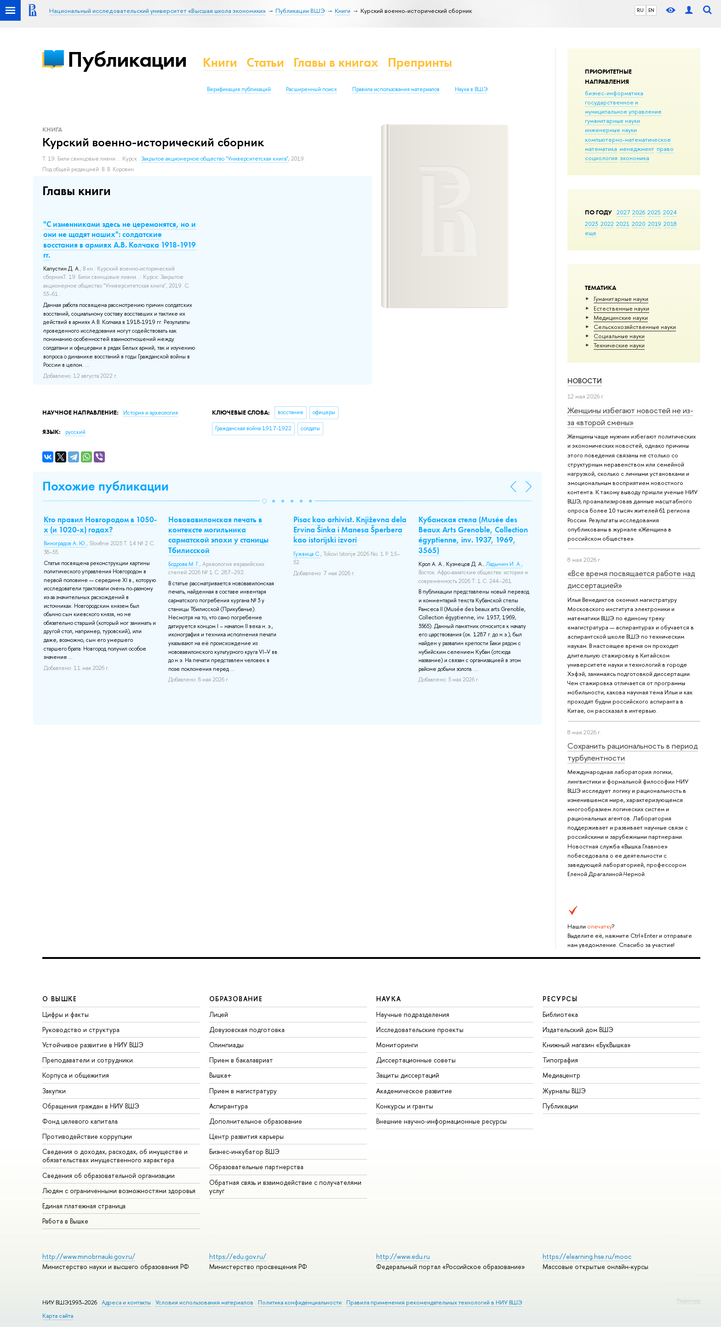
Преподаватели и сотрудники (87, 1060)
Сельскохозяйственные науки (635, 327)
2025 (654, 212)
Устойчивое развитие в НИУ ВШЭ (92, 1044)
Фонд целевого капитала (80, 1121)
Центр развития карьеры (246, 1136)
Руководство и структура (81, 1029)
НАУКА (388, 998)
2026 (638, 212)
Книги (220, 62)
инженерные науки (611, 130)
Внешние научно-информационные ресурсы (441, 1121)
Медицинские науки (621, 317)
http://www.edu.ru (403, 1256)
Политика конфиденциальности (300, 1302)
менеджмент (636, 148)
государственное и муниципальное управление (623, 106)
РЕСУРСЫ (560, 998)
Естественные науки (621, 308)
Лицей (218, 1014)
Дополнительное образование (255, 1121)
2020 (639, 223)
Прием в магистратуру (243, 1090)
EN (651, 10)
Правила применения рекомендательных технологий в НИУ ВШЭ (434, 1302)
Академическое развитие (414, 1090)
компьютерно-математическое (628, 139)
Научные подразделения (412, 1014)
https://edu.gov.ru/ (237, 1256)
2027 (623, 212)
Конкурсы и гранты (404, 1106)
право (665, 148)
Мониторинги (397, 1044)
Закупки (54, 1090)
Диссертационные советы (416, 1060)
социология (601, 158)
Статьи (265, 62)
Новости (584, 381)
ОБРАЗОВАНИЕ (236, 998)
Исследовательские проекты (420, 1029)
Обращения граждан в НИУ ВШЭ (90, 1106)
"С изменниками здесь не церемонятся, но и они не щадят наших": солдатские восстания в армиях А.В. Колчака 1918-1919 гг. (119, 239)
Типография (560, 1060)
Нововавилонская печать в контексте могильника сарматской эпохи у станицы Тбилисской (218, 534)
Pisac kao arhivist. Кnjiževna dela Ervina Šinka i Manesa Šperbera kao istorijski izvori (349, 529)
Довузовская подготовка (247, 1029)
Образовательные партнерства (256, 1166)
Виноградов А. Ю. (65, 543)
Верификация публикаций (239, 89)
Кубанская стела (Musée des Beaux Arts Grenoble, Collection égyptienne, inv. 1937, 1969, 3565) (473, 534)
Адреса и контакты (126, 1302)
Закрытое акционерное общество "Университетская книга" (214, 158)
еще (590, 233)
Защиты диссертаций (407, 1075)
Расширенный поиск (311, 89)
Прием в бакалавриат (241, 1060)
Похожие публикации (105, 486)
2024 (670, 212)
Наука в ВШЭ (471, 89)
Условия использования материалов (204, 1302)
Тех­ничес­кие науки (619, 345)
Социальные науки (619, 336)
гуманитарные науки (612, 120)
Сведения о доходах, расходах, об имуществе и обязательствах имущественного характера (115, 1155)
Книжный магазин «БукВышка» (587, 1044)
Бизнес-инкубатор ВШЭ (244, 1151)
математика (601, 148)
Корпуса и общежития (75, 1075)
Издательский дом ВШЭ (578, 1029)
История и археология (150, 412)
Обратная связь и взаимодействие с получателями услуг (285, 1186)
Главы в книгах (335, 62)
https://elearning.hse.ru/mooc (587, 1256)
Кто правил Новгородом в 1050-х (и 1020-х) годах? (100, 524)
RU (640, 10)
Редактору (688, 1300)
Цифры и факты (65, 1014)
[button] (264, 501)
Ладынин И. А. (503, 564)
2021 (622, 223)
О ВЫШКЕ (59, 998)
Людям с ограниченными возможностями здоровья (118, 1190)
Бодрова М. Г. (184, 564)
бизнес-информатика (614, 93)
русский (75, 432)
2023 (591, 223)
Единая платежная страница (84, 1205)
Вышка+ (220, 1075)
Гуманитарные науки (621, 298)
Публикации (127, 59)
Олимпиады (226, 1044)
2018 (670, 223)
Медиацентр (561, 1075)
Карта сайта (57, 1316)
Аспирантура (228, 1106)
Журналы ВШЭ (564, 1090)
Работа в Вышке (65, 1221)
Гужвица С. (306, 554)
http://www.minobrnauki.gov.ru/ (88, 1256)
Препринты (420, 62)
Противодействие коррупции (87, 1136)
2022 (607, 223)
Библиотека (560, 1014)
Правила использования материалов (396, 89)
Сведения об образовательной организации (108, 1175)
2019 (654, 223)
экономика (634, 158)
